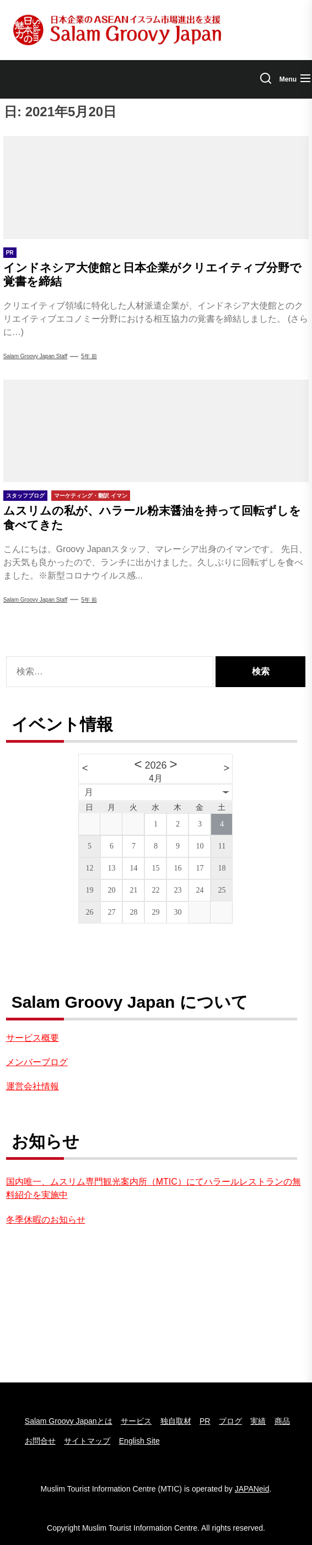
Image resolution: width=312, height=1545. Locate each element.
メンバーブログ (37, 1062)
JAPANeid (252, 1488)
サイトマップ (87, 1440)
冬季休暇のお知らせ (45, 1219)
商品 (282, 1421)
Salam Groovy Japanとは (68, 1421)
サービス (136, 1421)
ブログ (230, 1421)
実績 (258, 1421)
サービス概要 (32, 1037)
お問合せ (40, 1440)
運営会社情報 (32, 1086)
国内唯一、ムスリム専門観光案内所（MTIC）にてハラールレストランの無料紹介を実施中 (153, 1188)
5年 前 (88, 356)
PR (205, 1421)
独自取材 (175, 1421)
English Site (139, 1440)
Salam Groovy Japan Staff (35, 356)
